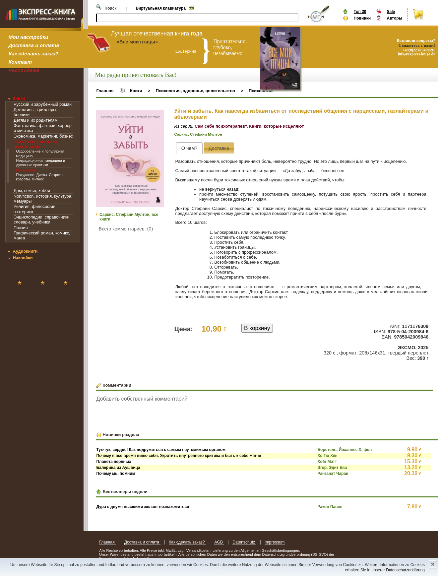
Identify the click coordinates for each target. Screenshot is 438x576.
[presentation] (189, 148)
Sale (391, 11)
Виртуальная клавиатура (161, 8)
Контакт (20, 62)
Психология (26, 170)
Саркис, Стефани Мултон (198, 134)
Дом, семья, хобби (32, 190)
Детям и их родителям (35, 120)
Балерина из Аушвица (118, 467)
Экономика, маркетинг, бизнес (43, 136)
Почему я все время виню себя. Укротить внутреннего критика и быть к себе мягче (178, 455)
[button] (158, 115)
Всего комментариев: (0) (126, 228)
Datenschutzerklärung (405, 570)
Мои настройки (28, 37)
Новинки (362, 18)
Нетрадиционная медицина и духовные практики (40, 163)
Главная (104, 90)
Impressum (275, 542)
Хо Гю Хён (327, 455)
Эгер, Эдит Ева (332, 467)
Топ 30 (360, 11)
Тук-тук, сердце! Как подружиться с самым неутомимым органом (160, 449)
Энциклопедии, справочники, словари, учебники (42, 219)
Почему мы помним (115, 473)
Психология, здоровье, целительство (36, 144)
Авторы (394, 18)
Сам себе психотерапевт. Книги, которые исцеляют (249, 126)
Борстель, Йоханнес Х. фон (344, 449)
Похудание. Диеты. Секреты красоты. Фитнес (39, 177)
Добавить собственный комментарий (141, 399)
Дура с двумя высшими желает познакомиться (142, 506)
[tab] (189, 148)
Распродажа (24, 70)
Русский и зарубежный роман (43, 104)
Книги (19, 98)
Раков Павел (329, 506)
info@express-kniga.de (416, 54)
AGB (219, 542)
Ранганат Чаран (332, 473)
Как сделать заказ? (33, 53)
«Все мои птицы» (137, 41)
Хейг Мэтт (327, 461)
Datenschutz (244, 542)
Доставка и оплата (34, 45)
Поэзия (21, 227)
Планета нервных (113, 461)
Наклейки (22, 257)
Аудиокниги (25, 251)
